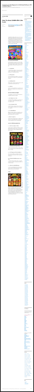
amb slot (26, 61)
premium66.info (26, 164)
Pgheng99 (26, 155)
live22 (25, 124)
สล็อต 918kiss (26, 252)
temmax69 (26, 203)
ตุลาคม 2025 (26, 288)
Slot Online (26, 192)
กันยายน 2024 (26, 297)
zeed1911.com (26, 232)
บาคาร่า (25, 340)
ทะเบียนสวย (26, 241)
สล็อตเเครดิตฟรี (26, 267)
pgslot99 (26, 158)
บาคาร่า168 (26, 243)
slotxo (25, 324)
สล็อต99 (26, 260)
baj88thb (26, 67)
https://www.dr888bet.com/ (16, 24)
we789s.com (26, 228)
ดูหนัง (25, 239)
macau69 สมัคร (26, 132)
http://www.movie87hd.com (27, 338)
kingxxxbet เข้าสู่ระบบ (27, 358)
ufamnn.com (26, 216)
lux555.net (26, 128)
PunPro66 (26, 167)
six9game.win (26, 189)
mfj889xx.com (26, 137)
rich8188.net (26, 176)
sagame (26, 180)
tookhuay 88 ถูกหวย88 (27, 210)
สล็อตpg (26, 261)
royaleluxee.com (26, 178)
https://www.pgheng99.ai (27, 342)
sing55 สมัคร (29, 366)
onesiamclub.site (27, 147)
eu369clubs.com (26, 93)
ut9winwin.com (26, 221)
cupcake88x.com (26, 86)
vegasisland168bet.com (27, 223)
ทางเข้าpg (26, 242)
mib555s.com (26, 138)
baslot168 (26, 70)
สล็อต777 (26, 257)
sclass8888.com (26, 184)
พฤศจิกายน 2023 (26, 304)
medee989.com (26, 135)
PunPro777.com (26, 169)
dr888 (2, 25)
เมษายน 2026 (26, 284)
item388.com (26, 110)
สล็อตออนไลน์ (26, 264)
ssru (25, 200)
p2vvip (25, 148)
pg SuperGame (26, 153)
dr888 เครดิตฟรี (10, 24)
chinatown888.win (27, 85)
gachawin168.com (27, 98)
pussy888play (26, 171)
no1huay (26, 145)
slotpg (25, 325)
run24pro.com (26, 179)
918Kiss (26, 51)
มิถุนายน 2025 (26, 291)
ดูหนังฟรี (25, 345)
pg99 (25, 360)
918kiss (25, 334)
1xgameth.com (26, 49)
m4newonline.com (27, 130)
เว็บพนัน (25, 273)
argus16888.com (26, 62)
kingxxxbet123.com (27, 117)
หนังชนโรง (25, 344)
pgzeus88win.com (27, 163)
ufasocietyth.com (27, 218)
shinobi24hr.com (27, 187)
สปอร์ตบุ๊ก (26, 251)
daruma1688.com (27, 87)
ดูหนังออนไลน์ (26, 240)
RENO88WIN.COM (27, 174)
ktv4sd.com (26, 119)
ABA (25, 53)
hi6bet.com (26, 106)
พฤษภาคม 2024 (26, 300)
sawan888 (26, 182)
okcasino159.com (27, 146)
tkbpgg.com (26, 209)
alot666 (26, 60)
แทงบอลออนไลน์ (26, 277)
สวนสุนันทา (26, 269)
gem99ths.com (26, 101)
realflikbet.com (26, 173)
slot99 (25, 318)
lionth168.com (26, 123)
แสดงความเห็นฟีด (26, 383)
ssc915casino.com (27, 199)
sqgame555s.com (27, 196)
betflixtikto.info (26, 74)
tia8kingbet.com (26, 208)
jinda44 (25, 319)
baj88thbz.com (26, 68)
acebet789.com (26, 56)
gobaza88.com (26, 103)
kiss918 (25, 328)
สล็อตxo (26, 262)
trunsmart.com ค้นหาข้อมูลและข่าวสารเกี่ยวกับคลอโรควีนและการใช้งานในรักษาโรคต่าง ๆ (11, 388)
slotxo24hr (26, 194)
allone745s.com (26, 59)
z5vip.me (26, 231)
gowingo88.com (26, 104)
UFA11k (25, 212)
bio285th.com (26, 76)
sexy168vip (26, 185)
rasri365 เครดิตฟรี (26, 365)
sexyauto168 (26, 366)
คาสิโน (25, 235)
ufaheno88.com (26, 214)
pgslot (25, 329)
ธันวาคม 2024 (26, 295)
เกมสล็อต (26, 271)
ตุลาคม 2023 (26, 305)
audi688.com (26, 65)
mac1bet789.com (27, 131)
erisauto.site (26, 92)
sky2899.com (26, 190)
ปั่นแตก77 (26, 246)
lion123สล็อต (26, 122)
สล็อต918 (26, 259)
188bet (25, 47)
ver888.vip (26, 224)
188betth (26, 353)
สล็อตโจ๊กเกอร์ (26, 268)
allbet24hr (26, 58)
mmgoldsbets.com (27, 139)
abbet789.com (26, 55)
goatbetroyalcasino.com (27, 102)
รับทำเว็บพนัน (26, 250)
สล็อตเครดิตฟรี (26, 265)
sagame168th (26, 181)
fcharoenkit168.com (27, 94)
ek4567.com (26, 90)
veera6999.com (26, 222)
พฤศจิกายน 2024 (26, 296)
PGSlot (25, 156)
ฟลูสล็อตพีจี (26, 249)
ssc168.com (26, 198)
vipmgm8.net (26, 225)
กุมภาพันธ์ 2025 (26, 294)
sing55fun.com (26, 188)
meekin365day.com (27, 136)
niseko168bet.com (27, 144)
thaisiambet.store (27, 205)
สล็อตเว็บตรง (25, 317)
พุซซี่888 (26, 248)
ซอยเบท (25, 237)
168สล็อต (26, 46)
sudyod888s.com (27, 201)
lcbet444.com (26, 121)
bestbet (25, 72)
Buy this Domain (4, 10)
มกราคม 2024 (26, 303)
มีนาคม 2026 (26, 285)
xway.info (26, 230)
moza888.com (26, 141)
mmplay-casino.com (27, 140)
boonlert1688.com (27, 79)
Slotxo (26, 367)
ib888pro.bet (26, 108)
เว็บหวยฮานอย (26, 276)
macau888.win (26, 133)
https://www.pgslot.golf (27, 341)
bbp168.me (26, 71)
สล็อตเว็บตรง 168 (26, 266)
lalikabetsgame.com (27, 120)
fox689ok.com (26, 96)
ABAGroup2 (26, 54)
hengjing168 (26, 105)
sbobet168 (26, 183)
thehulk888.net (26, 207)
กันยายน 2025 (26, 289)
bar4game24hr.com (27, 69)
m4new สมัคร (26, 359)
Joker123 (26, 112)
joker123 (25, 316)
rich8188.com (26, 175)
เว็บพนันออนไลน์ (26, 274)
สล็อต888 (26, 258)
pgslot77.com (26, 157)
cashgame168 (26, 83)
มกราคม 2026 (26, 286)
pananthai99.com (27, 149)
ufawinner (26, 219)
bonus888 (26, 78)
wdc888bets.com (27, 227)
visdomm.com (26, 226)
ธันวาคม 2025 (26, 287)
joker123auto (26, 113)
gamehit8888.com (27, 99)
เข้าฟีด (25, 382)
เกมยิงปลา (26, 270)
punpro (25, 166)
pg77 (25, 154)
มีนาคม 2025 (26, 293)
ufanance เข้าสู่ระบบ (27, 368)
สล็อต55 (26, 255)
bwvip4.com (26, 80)
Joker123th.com (26, 114)
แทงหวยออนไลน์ (26, 278)
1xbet (25, 326)
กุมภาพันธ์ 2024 (26, 302)
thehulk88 (26, 206)
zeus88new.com (26, 234)
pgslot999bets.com (27, 160)
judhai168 (26, 115)
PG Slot (25, 151)
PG (28, 359)
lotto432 (26, 126)
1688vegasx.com (26, 45)
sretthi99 (26, 197)
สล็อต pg (26, 253)
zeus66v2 (26, 233)
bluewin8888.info (27, 77)
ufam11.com (26, 215)
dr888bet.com (26, 89)
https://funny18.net (26, 327)
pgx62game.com (26, 162)
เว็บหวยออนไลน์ (26, 275)
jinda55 (26, 111)
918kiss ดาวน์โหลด (27, 52)
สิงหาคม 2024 (26, 298)
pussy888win (26, 172)
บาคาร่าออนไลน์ (26, 244)
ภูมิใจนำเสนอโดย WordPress (23, 388)
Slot (25, 191)
